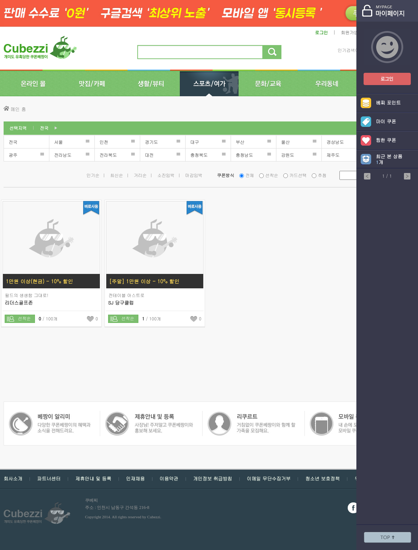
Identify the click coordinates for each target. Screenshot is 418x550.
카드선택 (298, 175)
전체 (249, 175)
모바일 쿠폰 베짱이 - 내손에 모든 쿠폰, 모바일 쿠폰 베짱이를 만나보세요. (251, 415)
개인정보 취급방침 (212, 478)
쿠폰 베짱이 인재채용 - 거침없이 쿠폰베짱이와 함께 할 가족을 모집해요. (148, 415)
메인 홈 (18, 109)
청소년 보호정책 (322, 478)
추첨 (322, 175)
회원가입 (349, 32)
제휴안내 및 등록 (93, 478)
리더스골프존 (19, 302)
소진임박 (166, 175)
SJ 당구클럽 (121, 302)
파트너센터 (49, 478)
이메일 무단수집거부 (268, 478)
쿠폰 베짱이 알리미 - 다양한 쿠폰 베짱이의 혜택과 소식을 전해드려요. (352, 415)
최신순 (116, 175)
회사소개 (13, 478)
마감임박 (194, 175)
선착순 (271, 175)
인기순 (92, 175)
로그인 (321, 32)
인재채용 (135, 478)
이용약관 (169, 478)
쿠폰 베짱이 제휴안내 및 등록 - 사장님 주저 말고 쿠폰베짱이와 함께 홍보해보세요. (49, 415)
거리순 (140, 175)
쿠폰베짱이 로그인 (382, 74)
